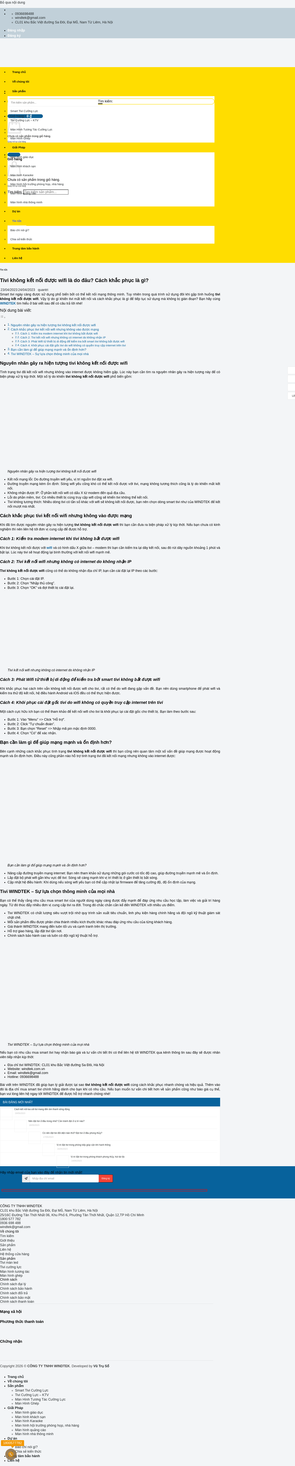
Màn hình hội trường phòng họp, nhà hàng (37, 184)
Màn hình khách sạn (23, 166)
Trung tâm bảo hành (25, 248)
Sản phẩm (19, 91)
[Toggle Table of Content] (3, 317)
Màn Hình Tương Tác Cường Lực (31, 129)
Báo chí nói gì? (19, 230)
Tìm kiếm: (105, 101)
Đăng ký (14, 36)
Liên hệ (17, 258)
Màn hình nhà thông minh (26, 202)
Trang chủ (19, 72)
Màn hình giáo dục (22, 157)
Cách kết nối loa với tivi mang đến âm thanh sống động (42, 1109)
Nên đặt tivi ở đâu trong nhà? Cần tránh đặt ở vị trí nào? (56, 1121)
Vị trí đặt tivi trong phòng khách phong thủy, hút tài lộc (98, 1156)
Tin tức (17, 220)
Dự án (16, 211)
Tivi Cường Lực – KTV (24, 120)
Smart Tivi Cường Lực (24, 111)
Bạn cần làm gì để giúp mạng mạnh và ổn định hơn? (48, 349)
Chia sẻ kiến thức (21, 239)
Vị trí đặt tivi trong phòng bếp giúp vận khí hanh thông (83, 1145)
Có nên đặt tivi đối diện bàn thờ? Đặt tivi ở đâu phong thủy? (72, 1133)
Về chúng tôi (20, 81)
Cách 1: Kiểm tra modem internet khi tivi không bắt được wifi (59, 333)
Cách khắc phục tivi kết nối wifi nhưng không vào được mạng (55, 329)
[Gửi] (100, 103)
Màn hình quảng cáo (23, 193)
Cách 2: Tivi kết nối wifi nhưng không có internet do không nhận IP (63, 337)
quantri (43, 290)
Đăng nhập (16, 30)
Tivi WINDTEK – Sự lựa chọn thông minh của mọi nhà (50, 354)
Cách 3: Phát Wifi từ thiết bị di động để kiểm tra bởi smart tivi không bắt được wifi (73, 341)
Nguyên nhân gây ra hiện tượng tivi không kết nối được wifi (53, 325)
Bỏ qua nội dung (12, 2)
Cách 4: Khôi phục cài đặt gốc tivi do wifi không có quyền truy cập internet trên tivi (73, 345)
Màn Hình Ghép (20, 138)
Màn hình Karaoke (21, 175)
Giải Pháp (18, 147)
